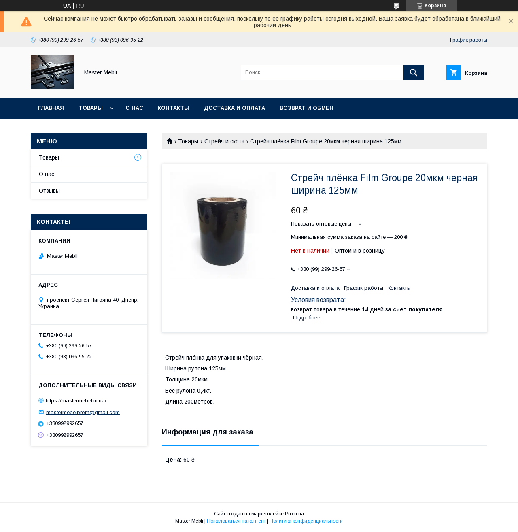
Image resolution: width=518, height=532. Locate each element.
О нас (134, 108)
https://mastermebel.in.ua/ (76, 401)
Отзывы (49, 190)
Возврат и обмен (306, 108)
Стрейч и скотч (224, 141)
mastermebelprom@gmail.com (83, 412)
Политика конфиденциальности (306, 521)
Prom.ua (294, 514)
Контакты (173, 108)
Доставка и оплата (234, 108)
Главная (51, 108)
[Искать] (413, 72)
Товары (91, 108)
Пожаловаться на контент (236, 521)
